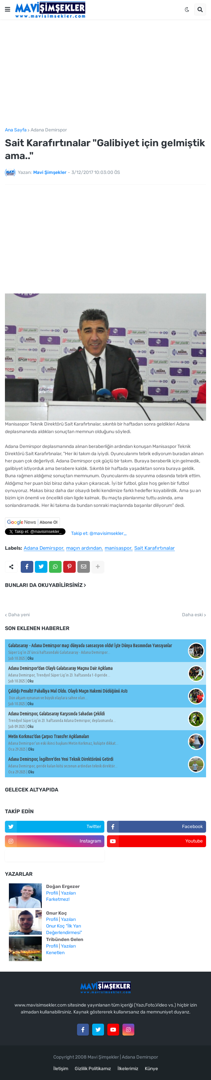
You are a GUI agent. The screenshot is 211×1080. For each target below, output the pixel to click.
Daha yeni (19, 615)
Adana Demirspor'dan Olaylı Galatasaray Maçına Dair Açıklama (60, 668)
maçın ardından (84, 548)
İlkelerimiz (128, 1068)
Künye (151, 1068)
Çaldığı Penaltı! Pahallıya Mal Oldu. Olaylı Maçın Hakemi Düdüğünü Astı (67, 691)
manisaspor (118, 548)
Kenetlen (55, 952)
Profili (52, 893)
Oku (30, 658)
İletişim (60, 1068)
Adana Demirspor (49, 130)
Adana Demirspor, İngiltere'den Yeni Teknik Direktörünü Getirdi (60, 759)
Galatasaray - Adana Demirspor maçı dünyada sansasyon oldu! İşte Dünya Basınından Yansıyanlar (90, 645)
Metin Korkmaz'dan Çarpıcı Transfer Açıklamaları (48, 736)
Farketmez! (57, 899)
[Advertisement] (105, 73)
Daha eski (192, 615)
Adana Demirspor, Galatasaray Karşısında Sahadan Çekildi (56, 713)
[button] (7, 9)
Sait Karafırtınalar (154, 548)
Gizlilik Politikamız (93, 1068)
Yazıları (68, 893)
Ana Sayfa (16, 130)
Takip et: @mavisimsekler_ (99, 533)
